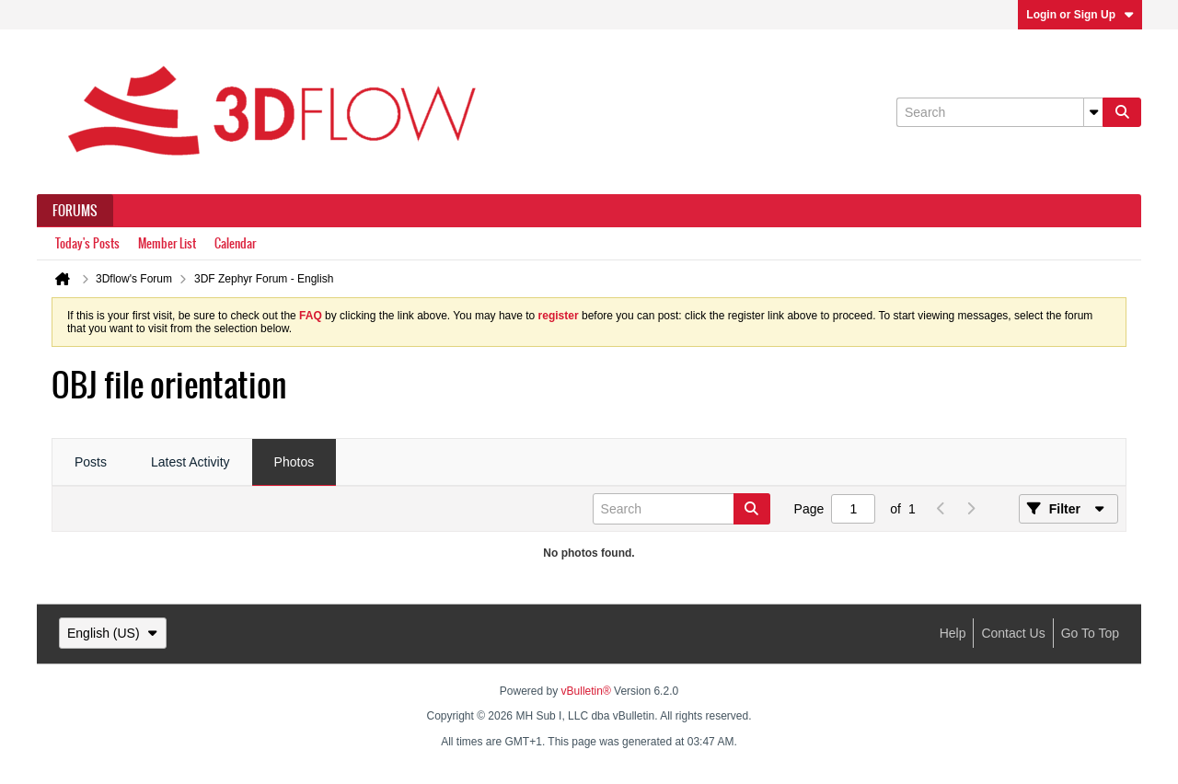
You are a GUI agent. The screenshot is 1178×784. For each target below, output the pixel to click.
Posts (91, 462)
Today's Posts (87, 243)
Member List (167, 243)
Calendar (235, 243)
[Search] (999, 112)
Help (953, 633)
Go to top (1090, 633)
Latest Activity (190, 462)
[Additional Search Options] (1093, 112)
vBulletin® (586, 691)
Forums (75, 211)
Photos (294, 462)
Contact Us (1013, 633)
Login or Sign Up (1080, 14)
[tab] (90, 463)
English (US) (112, 633)
